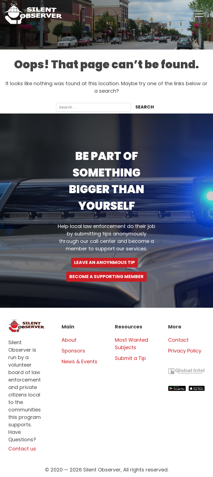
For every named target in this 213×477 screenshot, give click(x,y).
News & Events (79, 361)
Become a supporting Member (106, 276)
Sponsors (73, 350)
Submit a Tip (130, 358)
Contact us (22, 448)
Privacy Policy (184, 350)
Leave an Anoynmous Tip (104, 262)
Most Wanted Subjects (131, 343)
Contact (178, 339)
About (69, 339)
